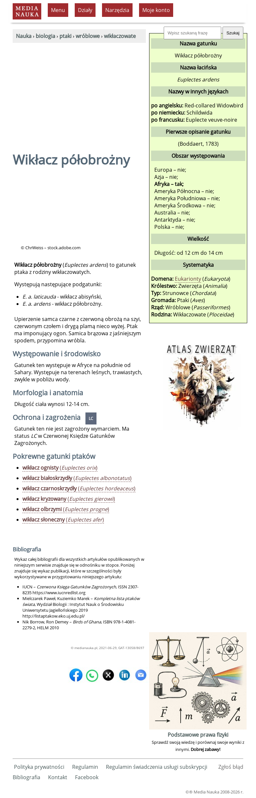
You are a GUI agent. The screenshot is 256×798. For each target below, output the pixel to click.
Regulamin (85, 766)
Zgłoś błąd (230, 766)
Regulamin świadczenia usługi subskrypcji (156, 766)
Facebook (86, 777)
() (59, 467)
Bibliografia (26, 777)
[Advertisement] (79, 91)
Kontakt (57, 777)
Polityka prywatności (39, 766)
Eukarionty (188, 278)
